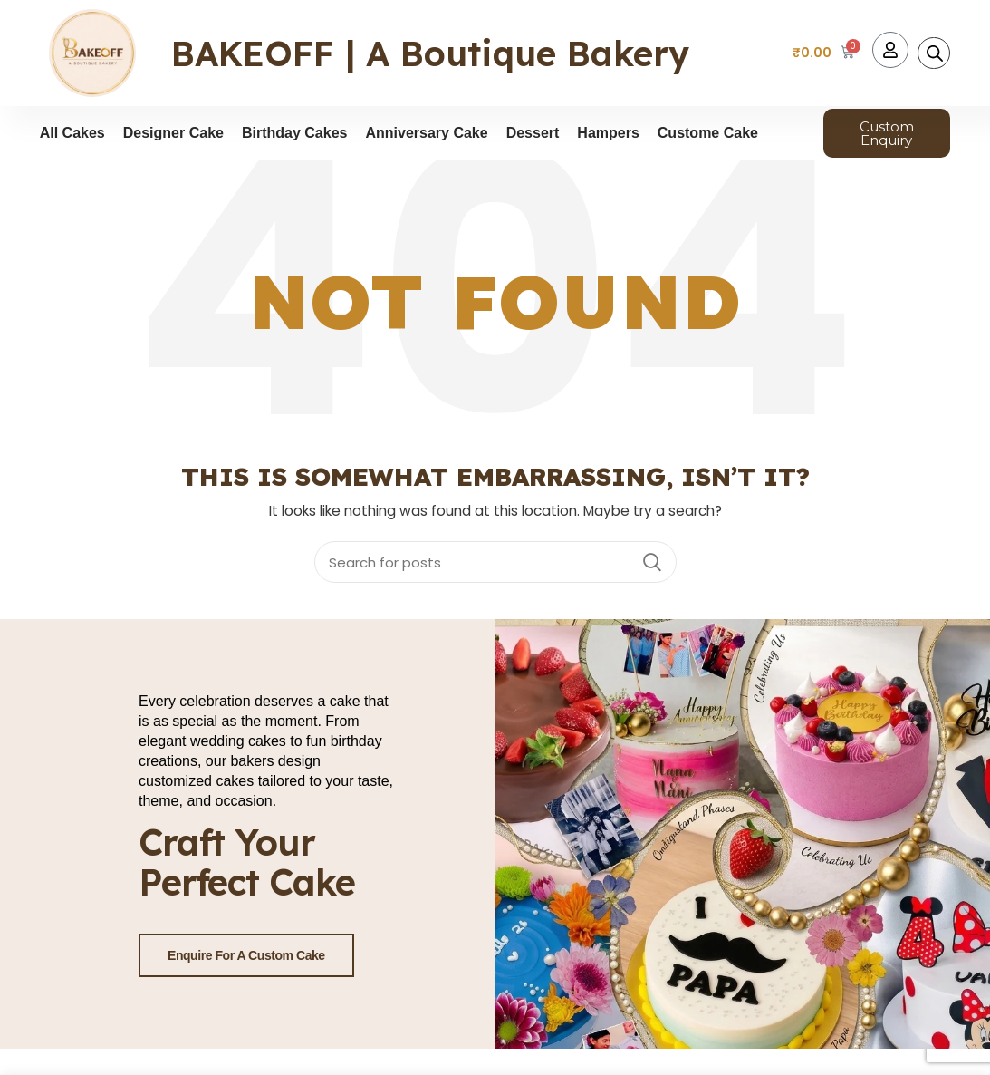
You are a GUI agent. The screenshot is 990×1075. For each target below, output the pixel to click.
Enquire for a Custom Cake (246, 954)
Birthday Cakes (295, 132)
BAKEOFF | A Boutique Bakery (430, 53)
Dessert (533, 132)
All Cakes (72, 132)
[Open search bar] (935, 53)
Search (652, 562)
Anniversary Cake (426, 132)
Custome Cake (708, 132)
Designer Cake (173, 132)
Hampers (608, 132)
